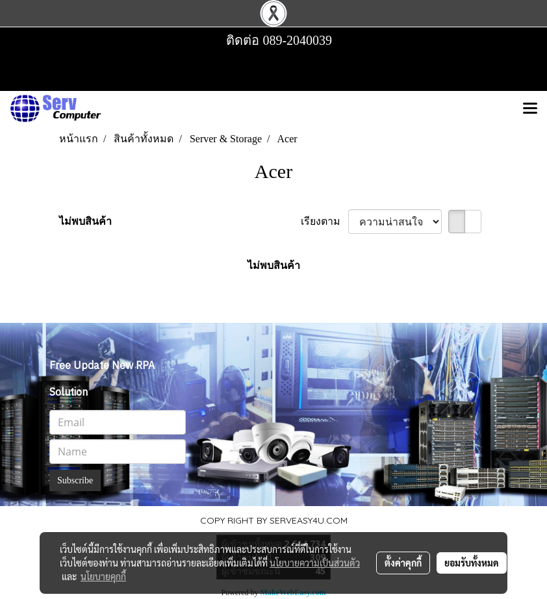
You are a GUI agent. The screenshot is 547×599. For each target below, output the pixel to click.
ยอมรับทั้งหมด (471, 562)
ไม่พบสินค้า (85, 221)
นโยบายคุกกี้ (103, 576)
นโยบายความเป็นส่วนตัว (315, 562)
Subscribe (75, 480)
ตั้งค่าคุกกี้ (403, 562)
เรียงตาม (324, 221)
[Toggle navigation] (530, 109)
